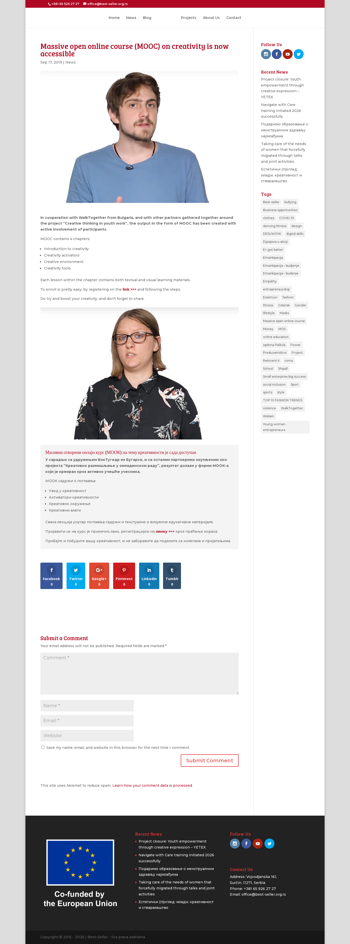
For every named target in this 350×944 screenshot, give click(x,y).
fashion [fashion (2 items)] (288, 297)
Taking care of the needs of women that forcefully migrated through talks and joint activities (177, 888)
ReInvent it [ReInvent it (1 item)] (271, 360)
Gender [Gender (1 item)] (300, 305)
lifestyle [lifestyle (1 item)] (269, 313)
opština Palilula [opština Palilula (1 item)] (274, 345)
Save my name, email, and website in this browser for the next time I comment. (118, 747)
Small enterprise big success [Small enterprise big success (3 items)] (284, 376)
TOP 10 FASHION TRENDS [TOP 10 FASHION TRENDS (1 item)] (282, 400)
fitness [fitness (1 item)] (268, 305)
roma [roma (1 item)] (289, 360)
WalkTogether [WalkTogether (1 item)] (292, 408)
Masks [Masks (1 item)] (284, 313)
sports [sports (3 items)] (267, 392)
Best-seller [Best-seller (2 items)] (271, 202)
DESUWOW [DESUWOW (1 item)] (272, 234)
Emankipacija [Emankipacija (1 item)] (273, 257)
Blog (149, 18)
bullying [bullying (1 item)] (290, 202)
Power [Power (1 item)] (295, 345)
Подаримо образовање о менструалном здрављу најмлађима (284, 130)
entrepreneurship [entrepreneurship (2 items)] (276, 289)
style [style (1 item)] (280, 392)
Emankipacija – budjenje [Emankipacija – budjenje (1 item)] (281, 265)
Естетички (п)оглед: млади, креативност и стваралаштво (281, 175)
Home (115, 18)
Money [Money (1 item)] (268, 329)
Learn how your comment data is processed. (152, 785)
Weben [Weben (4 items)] (268, 416)
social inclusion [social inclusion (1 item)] (274, 384)
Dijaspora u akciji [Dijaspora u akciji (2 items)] (275, 242)
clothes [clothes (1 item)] (268, 218)
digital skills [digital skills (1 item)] (294, 234)
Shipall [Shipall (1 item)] (283, 368)
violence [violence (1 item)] (269, 408)
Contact (232, 18)
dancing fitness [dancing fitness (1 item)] (274, 226)
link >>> (129, 289)
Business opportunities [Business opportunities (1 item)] (280, 210)
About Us (209, 18)
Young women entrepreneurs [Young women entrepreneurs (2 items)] (274, 427)
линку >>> (165, 531)
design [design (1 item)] (296, 226)
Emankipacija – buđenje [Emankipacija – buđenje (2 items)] (280, 273)
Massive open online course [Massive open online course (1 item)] (284, 321)
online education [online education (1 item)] (276, 337)
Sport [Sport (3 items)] (295, 384)
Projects (187, 18)
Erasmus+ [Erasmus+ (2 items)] (270, 297)
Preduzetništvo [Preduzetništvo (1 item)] (275, 352)
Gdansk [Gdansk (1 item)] (284, 305)
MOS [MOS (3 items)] (282, 329)
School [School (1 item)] (268, 368)
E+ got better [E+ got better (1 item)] (273, 250)
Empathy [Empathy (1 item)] (270, 281)
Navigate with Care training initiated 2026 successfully (281, 110)
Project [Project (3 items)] (297, 352)
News (133, 18)
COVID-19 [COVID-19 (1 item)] (286, 218)
